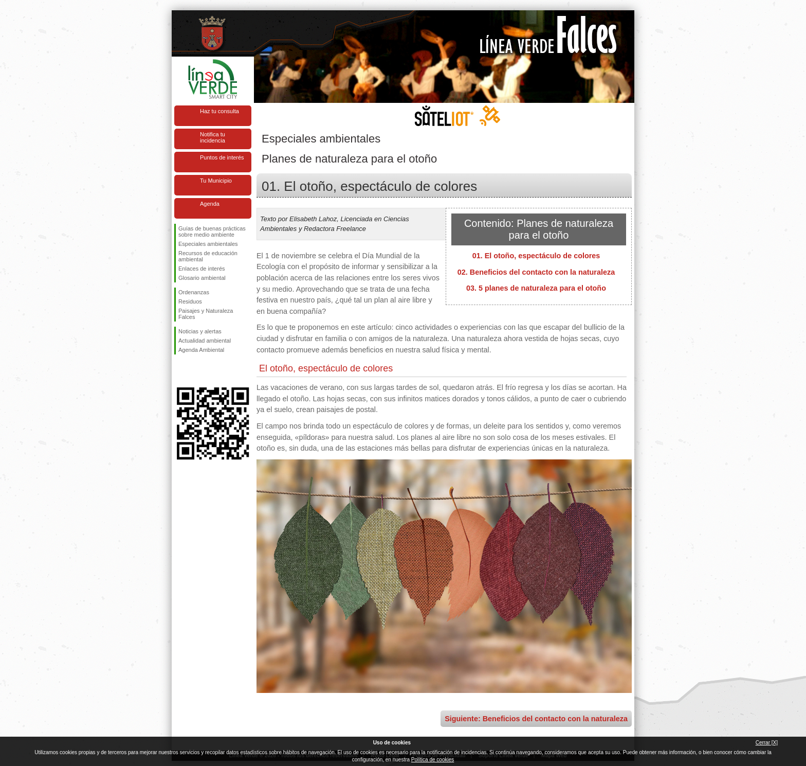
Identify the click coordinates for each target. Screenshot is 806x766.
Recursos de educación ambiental (207, 256)
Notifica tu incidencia (212, 137)
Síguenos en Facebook (180, 371)
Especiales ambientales (208, 244)
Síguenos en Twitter (197, 371)
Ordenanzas (193, 292)
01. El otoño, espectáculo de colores (536, 256)
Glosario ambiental (202, 278)
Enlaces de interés (201, 268)
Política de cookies (432, 759)
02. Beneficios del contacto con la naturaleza (536, 272)
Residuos (190, 301)
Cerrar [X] (767, 742)
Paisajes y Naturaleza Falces (205, 314)
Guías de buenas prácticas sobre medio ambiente (212, 231)
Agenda (209, 204)
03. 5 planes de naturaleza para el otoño (536, 288)
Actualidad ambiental (204, 340)
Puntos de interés (222, 157)
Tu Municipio (216, 180)
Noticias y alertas (200, 331)
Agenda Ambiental (201, 350)
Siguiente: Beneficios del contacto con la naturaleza (536, 719)
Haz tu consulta (219, 111)
